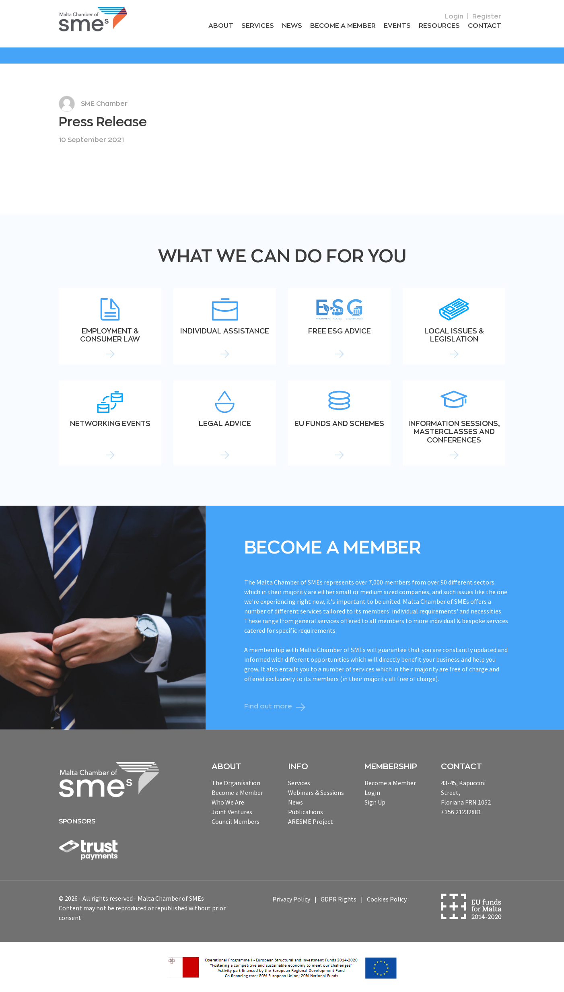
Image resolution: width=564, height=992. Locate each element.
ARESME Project (310, 821)
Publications (305, 812)
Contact (485, 26)
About (226, 26)
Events (399, 26)
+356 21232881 (461, 812)
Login (454, 16)
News (296, 26)
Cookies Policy (387, 899)
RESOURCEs (440, 26)
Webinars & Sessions (316, 792)
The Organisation (236, 783)
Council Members (235, 821)
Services (262, 26)
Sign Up (374, 802)
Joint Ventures (232, 812)
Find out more (268, 706)
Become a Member (346, 26)
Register (486, 16)
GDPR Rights (338, 899)
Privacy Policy (291, 899)
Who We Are (228, 802)
